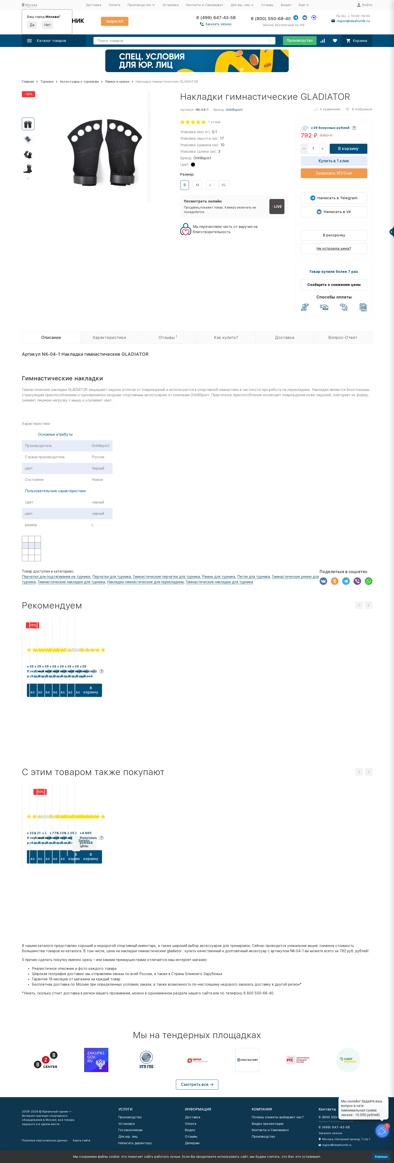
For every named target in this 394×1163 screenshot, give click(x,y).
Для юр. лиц (127, 1136)
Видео (286, 5)
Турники (47, 81)
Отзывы (267, 5)
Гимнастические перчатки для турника (166, 577)
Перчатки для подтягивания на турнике (56, 577)
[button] (28, 179)
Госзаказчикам (130, 1130)
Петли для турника (253, 577)
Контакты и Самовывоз (204, 5)
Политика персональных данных (45, 1140)
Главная (28, 81)
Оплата (114, 5)
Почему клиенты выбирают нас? (278, 1117)
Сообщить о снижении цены (334, 285)
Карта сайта (81, 1140)
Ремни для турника (218, 577)
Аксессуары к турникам (79, 81)
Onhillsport (234, 110)
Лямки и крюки (117, 81)
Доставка (93, 5)
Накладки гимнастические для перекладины (145, 582)
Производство (300, 40)
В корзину (348, 148)
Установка (170, 5)
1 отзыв (214, 122)
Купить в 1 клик (334, 161)
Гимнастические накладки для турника (71, 582)
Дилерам (192, 1143)
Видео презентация (267, 1124)
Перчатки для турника (111, 577)
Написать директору (135, 1143)
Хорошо (381, 1156)
